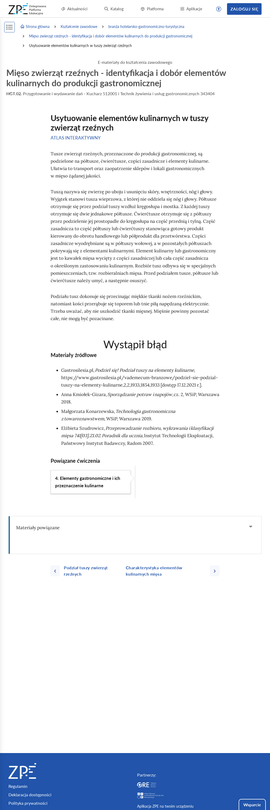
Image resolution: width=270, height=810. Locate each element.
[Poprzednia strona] (86, 571)
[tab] (135, 527)
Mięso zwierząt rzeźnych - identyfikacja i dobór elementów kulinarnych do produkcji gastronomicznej (110, 36)
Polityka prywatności (27, 803)
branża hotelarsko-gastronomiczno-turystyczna (146, 26)
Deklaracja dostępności (29, 794)
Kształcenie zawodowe (79, 26)
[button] (219, 9)
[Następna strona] (170, 571)
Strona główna (35, 26)
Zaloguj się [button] (244, 8)
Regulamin (17, 786)
